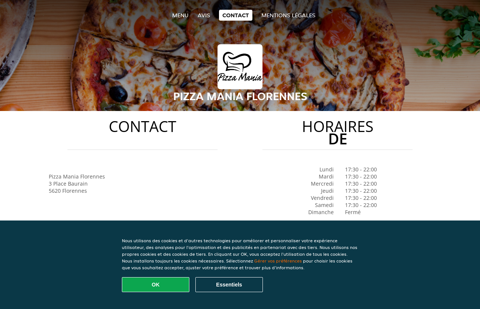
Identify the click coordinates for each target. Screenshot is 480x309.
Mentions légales (288, 15)
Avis (204, 15)
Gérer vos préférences (278, 261)
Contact (235, 15)
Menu (180, 15)
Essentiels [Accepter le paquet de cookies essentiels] (229, 285)
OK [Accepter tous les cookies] (156, 285)
